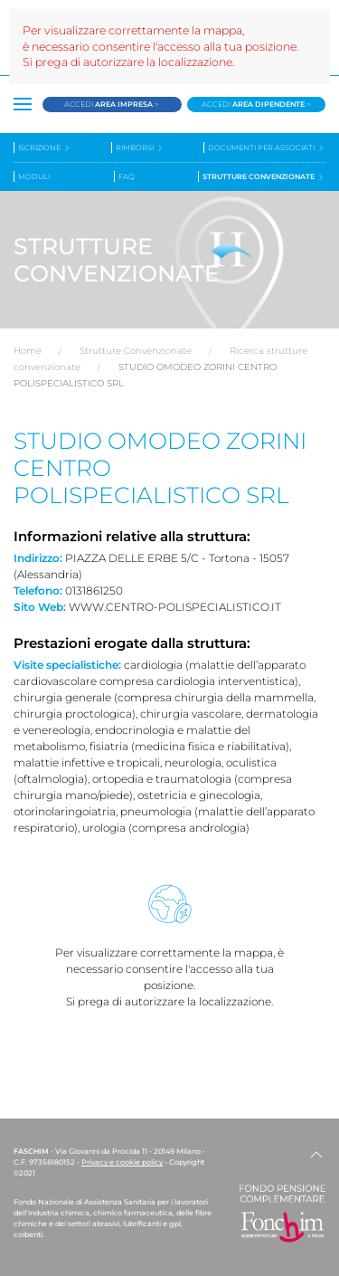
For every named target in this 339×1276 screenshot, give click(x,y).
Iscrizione (44, 148)
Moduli (34, 176)
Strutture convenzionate (263, 177)
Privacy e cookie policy (122, 1161)
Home (28, 351)
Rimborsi (140, 148)
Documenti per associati (266, 148)
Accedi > (111, 104)
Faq (126, 176)
